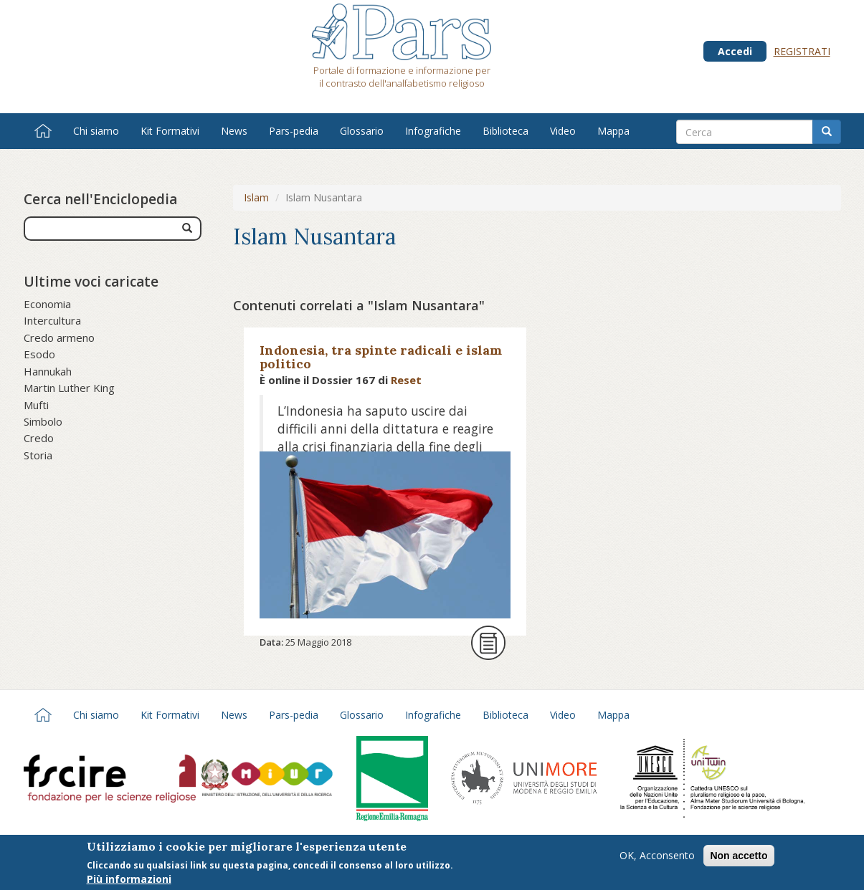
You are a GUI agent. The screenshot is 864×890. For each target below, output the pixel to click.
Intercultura (52, 320)
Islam (256, 197)
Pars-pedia (293, 131)
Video (563, 131)
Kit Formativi (170, 131)
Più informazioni (129, 880)
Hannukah (48, 371)
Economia (47, 304)
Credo (39, 438)
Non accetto (738, 857)
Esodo (39, 354)
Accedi (735, 51)
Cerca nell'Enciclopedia (100, 199)
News (234, 131)
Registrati (802, 51)
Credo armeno (59, 337)
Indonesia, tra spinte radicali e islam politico (381, 357)
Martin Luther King (69, 388)
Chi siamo (96, 131)
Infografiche (433, 131)
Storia (38, 455)
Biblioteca (505, 131)
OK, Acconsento (657, 856)
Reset (406, 380)
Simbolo (43, 421)
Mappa (613, 131)
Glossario (362, 131)
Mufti (36, 405)
